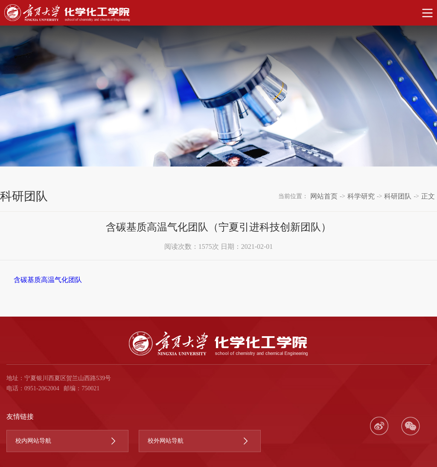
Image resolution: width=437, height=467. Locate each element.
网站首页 (324, 196)
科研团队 (397, 196)
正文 (428, 196)
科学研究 (361, 196)
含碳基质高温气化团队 (48, 279)
